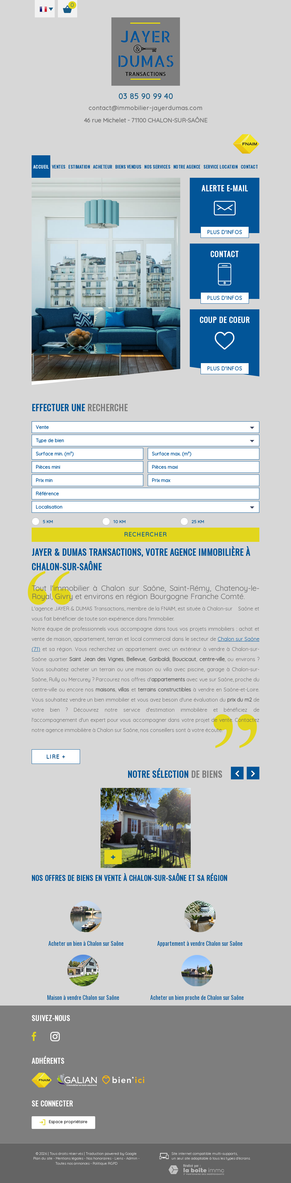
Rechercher (145, 534)
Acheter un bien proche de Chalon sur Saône (197, 997)
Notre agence (187, 166)
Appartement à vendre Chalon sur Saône (200, 943)
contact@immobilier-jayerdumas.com (145, 108)
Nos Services (157, 166)
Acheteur (102, 166)
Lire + (55, 756)
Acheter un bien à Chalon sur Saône (86, 943)
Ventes (58, 166)
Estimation (79, 166)
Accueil (41, 166)
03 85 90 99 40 (145, 96)
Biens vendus (128, 166)
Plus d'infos (224, 232)
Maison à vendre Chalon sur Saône (83, 997)
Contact (249, 166)
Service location (220, 166)
